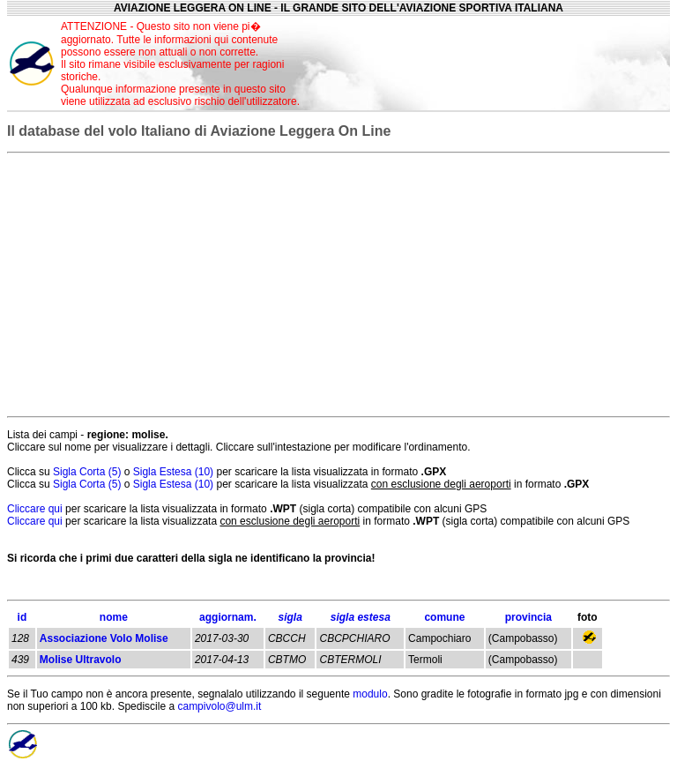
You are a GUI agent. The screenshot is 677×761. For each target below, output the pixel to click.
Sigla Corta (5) (88, 472)
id (22, 617)
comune (444, 617)
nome (114, 617)
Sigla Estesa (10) (175, 472)
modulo (370, 694)
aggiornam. (228, 617)
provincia (528, 617)
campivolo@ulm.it (219, 706)
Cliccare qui (35, 509)
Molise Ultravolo (81, 659)
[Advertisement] (491, 63)
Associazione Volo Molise (104, 638)
